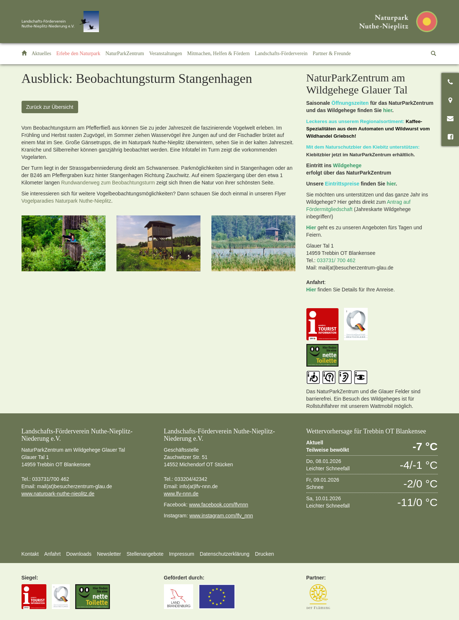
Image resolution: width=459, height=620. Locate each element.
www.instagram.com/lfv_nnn (221, 515)
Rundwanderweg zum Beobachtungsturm (108, 182)
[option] (63, 243)
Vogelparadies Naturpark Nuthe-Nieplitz (66, 201)
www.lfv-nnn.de (181, 494)
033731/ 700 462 (336, 260)
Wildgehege (347, 165)
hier (387, 110)
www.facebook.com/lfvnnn (218, 505)
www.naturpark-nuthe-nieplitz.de (58, 494)
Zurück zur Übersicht (49, 107)
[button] (78, 53)
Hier (311, 227)
